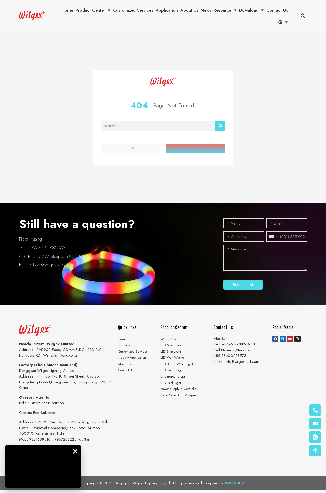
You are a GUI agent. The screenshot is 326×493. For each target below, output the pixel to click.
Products (125, 350)
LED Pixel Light (171, 393)
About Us (189, 10)
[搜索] (220, 126)
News (206, 10)
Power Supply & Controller (182, 400)
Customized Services (133, 10)
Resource (225, 10)
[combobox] (272, 237)
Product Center (93, 10)
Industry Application (134, 364)
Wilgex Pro (169, 342)
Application (167, 10)
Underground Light (175, 386)
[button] (302, 16)
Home (67, 10)
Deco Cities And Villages (180, 408)
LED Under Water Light (178, 371)
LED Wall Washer (174, 364)
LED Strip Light (171, 357)
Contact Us (277, 10)
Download (251, 10)
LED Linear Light (173, 379)
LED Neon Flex (172, 350)
